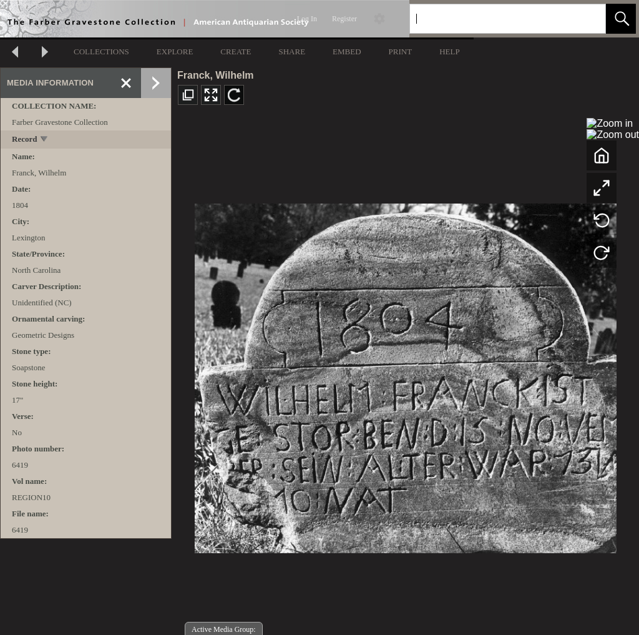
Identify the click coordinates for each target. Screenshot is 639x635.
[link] (586, 18)
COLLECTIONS (101, 51)
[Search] (493, 19)
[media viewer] (405, 375)
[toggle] (44, 140)
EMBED (347, 51)
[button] (621, 19)
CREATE (235, 51)
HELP (449, 51)
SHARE (291, 51)
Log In (307, 18)
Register (344, 18)
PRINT (400, 51)
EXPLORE (175, 51)
